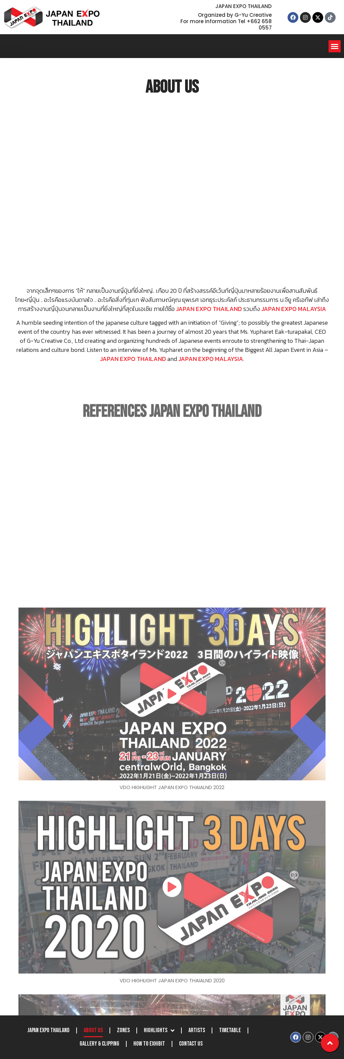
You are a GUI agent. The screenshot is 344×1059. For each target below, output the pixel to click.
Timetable (230, 1030)
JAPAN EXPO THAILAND (48, 1030)
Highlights (159, 1030)
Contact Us (191, 1043)
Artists (196, 1030)
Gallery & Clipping (99, 1043)
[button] (335, 46)
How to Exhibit (149, 1043)
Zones (123, 1030)
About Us (93, 1030)
